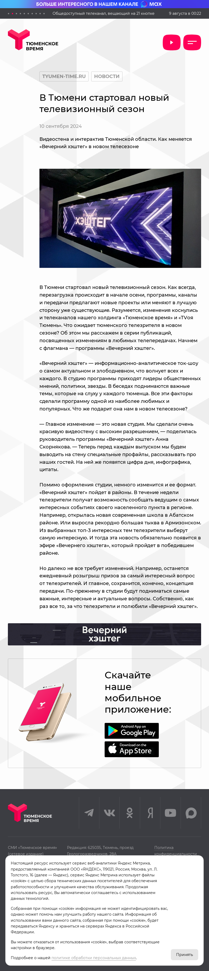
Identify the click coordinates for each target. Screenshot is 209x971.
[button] (8, 13)
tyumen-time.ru (64, 76)
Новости (107, 76)
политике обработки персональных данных (94, 957)
